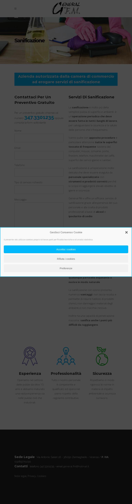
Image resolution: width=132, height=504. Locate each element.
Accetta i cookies (66, 249)
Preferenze (66, 268)
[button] (126, 232)
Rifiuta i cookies (66, 258)
